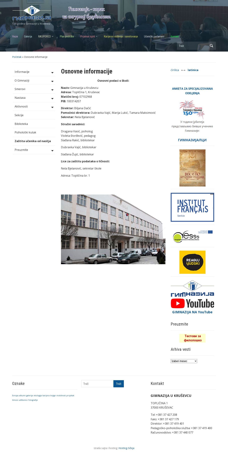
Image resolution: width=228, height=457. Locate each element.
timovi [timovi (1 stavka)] (15, 400)
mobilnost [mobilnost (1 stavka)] (61, 395)
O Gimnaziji (34, 81)
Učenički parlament (154, 36)
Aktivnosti (34, 106)
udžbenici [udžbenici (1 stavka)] (23, 400)
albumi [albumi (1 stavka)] (22, 395)
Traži (211, 45)
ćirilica (175, 70)
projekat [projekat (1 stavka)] (70, 395)
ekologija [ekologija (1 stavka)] (38, 395)
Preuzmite (34, 150)
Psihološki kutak (25, 132)
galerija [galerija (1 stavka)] (29, 395)
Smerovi (34, 89)
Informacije (34, 72)
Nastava (34, 98)
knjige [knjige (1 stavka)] (53, 395)
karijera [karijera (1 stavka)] (46, 395)
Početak (16, 57)
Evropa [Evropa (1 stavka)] (15, 395)
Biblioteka (21, 124)
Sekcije (19, 115)
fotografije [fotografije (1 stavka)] (33, 400)
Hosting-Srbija (126, 448)
